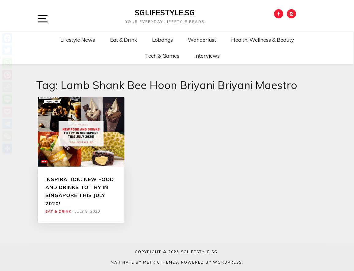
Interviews (207, 55)
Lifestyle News (77, 40)
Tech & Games (162, 55)
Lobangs (162, 40)
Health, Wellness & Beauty (262, 40)
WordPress (227, 262)
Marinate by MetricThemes (144, 262)
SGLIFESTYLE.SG (165, 12)
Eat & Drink (123, 40)
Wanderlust (202, 40)
